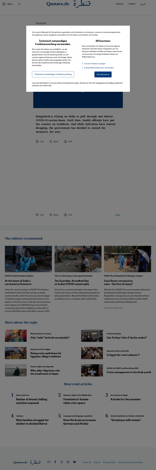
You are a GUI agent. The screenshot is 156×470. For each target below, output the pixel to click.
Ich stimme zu (103, 74)
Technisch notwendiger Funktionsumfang (53, 74)
